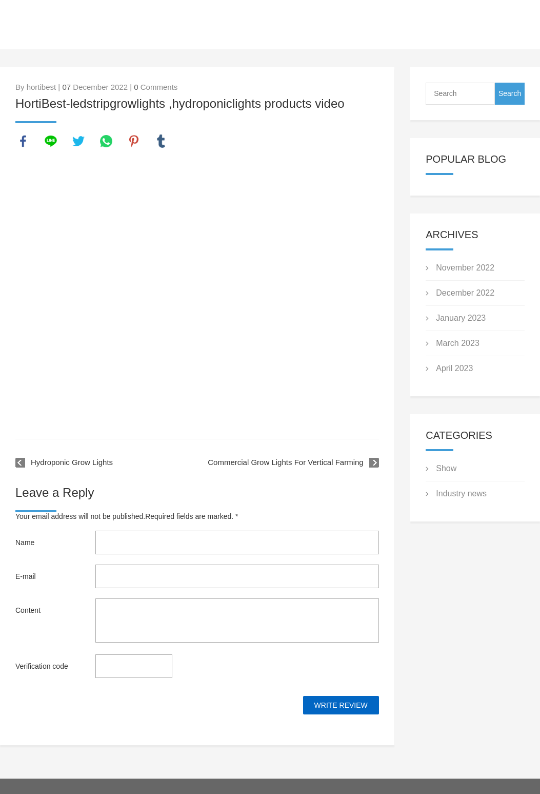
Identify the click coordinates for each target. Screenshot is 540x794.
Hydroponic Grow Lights (72, 462)
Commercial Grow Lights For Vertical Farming (285, 462)
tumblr (161, 141)
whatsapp (106, 141)
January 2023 (461, 318)
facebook (23, 141)
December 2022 (465, 292)
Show (446, 468)
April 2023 (454, 368)
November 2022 (465, 267)
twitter (78, 141)
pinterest (134, 141)
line (50, 141)
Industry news (461, 493)
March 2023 (457, 343)
